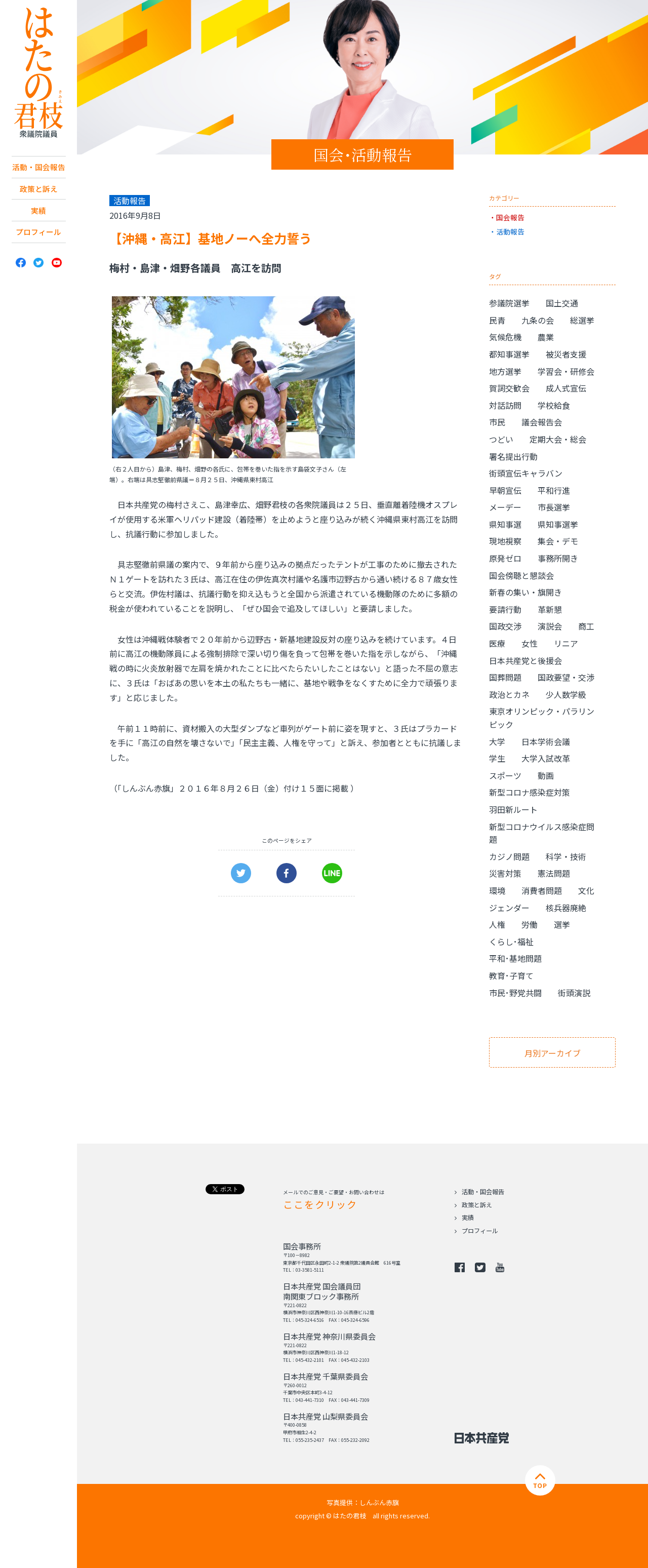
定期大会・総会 (558, 439)
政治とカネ (509, 694)
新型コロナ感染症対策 (529, 792)
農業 (546, 337)
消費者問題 (541, 890)
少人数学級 (566, 694)
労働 (529, 924)
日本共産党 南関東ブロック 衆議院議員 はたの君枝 (39, 73)
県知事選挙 (558, 524)
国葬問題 (505, 677)
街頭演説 (574, 993)
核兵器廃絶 (566, 907)
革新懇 (550, 609)
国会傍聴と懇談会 (521, 575)
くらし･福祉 (511, 941)
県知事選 (505, 524)
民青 (497, 320)
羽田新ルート (513, 809)
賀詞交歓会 (509, 388)
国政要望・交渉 (566, 677)
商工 (586, 626)
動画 (546, 775)
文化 (586, 890)
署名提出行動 (513, 456)
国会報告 (510, 217)
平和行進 (554, 490)
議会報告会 (541, 422)
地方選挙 (505, 371)
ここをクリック (320, 1204)
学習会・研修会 (566, 371)
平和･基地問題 (515, 958)
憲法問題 (554, 873)
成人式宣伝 (566, 388)
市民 (497, 422)
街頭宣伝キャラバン (525, 473)
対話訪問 (505, 405)
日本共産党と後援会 (525, 660)
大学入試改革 (545, 758)
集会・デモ (558, 541)
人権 (497, 924)
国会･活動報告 (362, 154)
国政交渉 (505, 626)
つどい (501, 439)
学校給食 (554, 405)
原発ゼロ (505, 558)
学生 (497, 758)
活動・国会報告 (38, 173)
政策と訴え (38, 203)
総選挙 (582, 320)
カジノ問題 (509, 856)
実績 (38, 225)
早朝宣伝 (505, 490)
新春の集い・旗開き (525, 592)
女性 (529, 643)
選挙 (562, 924)
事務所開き (558, 558)
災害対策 (505, 873)
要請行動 (505, 609)
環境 (497, 890)
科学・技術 (566, 856)
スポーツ (505, 775)
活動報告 (510, 231)
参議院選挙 (509, 303)
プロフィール (38, 248)
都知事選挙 (509, 354)
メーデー (505, 507)
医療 (497, 643)
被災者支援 (566, 354)
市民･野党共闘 (515, 993)
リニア (566, 643)
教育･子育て (511, 975)
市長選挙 (554, 507)
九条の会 (537, 320)
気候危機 (505, 337)
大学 (497, 741)
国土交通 (562, 303)
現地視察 (505, 541)
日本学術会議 (545, 741)
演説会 (550, 626)
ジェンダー (509, 907)
